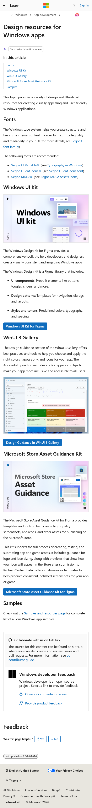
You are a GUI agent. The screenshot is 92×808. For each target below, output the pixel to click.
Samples (12, 87)
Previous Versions (36, 790)
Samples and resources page (44, 613)
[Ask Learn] (77, 15)
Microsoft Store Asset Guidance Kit (29, 81)
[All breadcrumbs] (7, 15)
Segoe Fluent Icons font (66, 171)
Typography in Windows (64, 165)
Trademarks (10, 802)
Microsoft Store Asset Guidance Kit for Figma (40, 591)
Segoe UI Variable (24, 165)
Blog (55, 790)
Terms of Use (69, 796)
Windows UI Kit (16, 70)
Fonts (10, 65)
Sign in (84, 5)
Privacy (7, 796)
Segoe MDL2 (20, 176)
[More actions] (85, 15)
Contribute (73, 790)
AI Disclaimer (11, 790)
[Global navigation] (4, 5)
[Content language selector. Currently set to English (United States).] (22, 770)
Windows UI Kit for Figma (25, 326)
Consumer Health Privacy (37, 796)
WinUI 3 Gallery (17, 76)
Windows (21, 15)
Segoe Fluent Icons (24, 171)
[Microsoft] (46, 5)
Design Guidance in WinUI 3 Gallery (32, 442)
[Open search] (74, 5)
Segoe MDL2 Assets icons (58, 176)
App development (45, 15)
